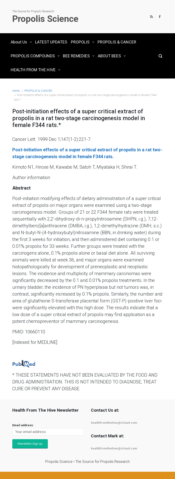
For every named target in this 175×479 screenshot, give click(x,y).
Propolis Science (45, 19)
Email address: (23, 425)
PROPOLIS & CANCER (38, 90)
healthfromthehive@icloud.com (114, 422)
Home (16, 90)
